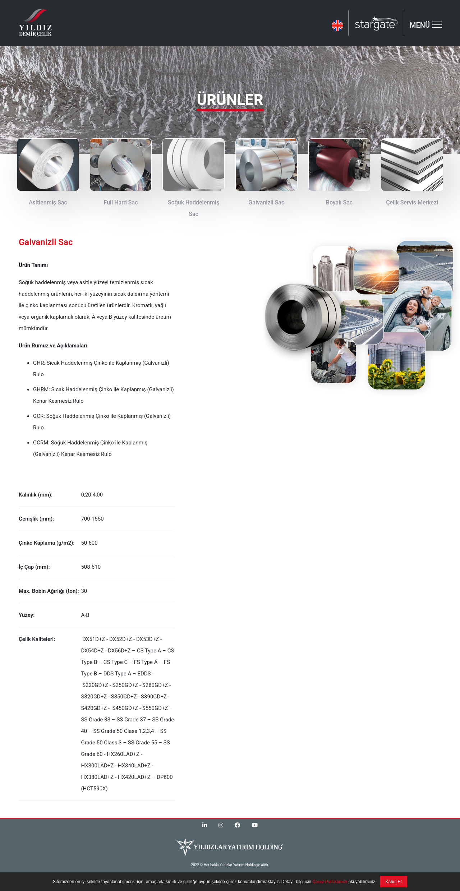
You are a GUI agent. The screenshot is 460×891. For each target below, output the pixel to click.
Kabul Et (394, 881)
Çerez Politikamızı (329, 881)
